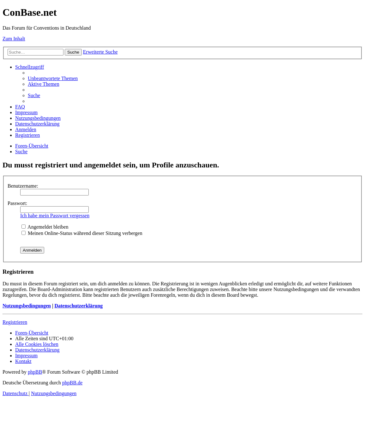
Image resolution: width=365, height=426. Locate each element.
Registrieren (15, 322)
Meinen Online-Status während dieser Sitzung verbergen (81, 233)
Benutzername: (23, 186)
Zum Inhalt (14, 38)
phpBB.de (72, 382)
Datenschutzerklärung (78, 305)
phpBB (35, 372)
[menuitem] (53, 78)
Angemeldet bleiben (44, 227)
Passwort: (17, 203)
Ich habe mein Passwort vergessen (54, 215)
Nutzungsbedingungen (27, 305)
